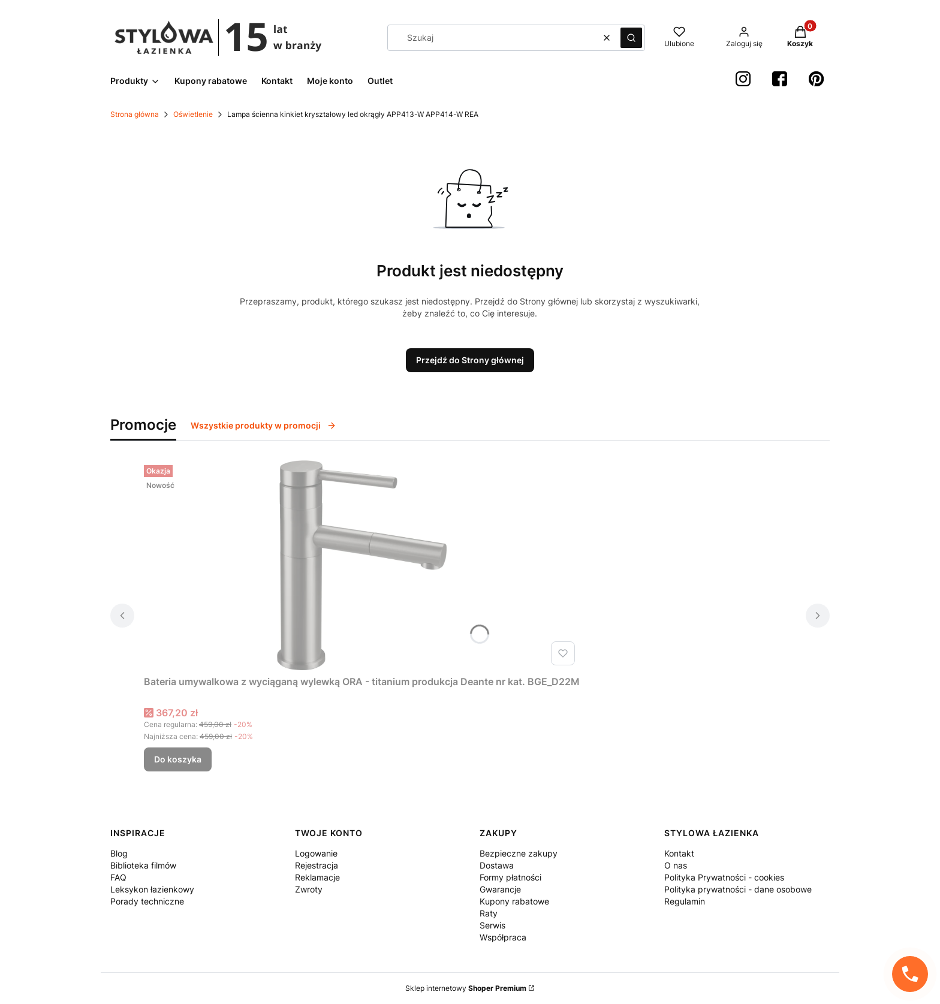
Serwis (492, 925)
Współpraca (503, 937)
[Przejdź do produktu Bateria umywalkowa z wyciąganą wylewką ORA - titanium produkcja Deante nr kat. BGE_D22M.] (362, 565)
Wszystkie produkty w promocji (263, 425)
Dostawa (497, 865)
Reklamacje (317, 877)
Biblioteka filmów (143, 865)
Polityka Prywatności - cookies (724, 877)
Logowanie (316, 853)
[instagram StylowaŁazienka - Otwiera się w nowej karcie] (743, 78)
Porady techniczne (147, 901)
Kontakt (679, 853)
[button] (631, 38)
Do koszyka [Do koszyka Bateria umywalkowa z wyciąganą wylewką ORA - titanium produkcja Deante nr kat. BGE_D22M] (177, 759)
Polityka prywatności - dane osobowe (738, 889)
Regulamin (684, 901)
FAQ (118, 877)
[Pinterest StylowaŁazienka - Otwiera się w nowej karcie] (816, 78)
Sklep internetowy (465, 988)
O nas (675, 865)
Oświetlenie (193, 114)
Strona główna (134, 114)
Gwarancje (500, 889)
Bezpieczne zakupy (519, 853)
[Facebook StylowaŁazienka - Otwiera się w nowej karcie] (779, 78)
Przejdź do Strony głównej (470, 360)
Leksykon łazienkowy (152, 889)
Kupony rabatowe (514, 901)
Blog (119, 853)
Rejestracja (316, 865)
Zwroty (309, 889)
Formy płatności (510, 877)
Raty (489, 913)
